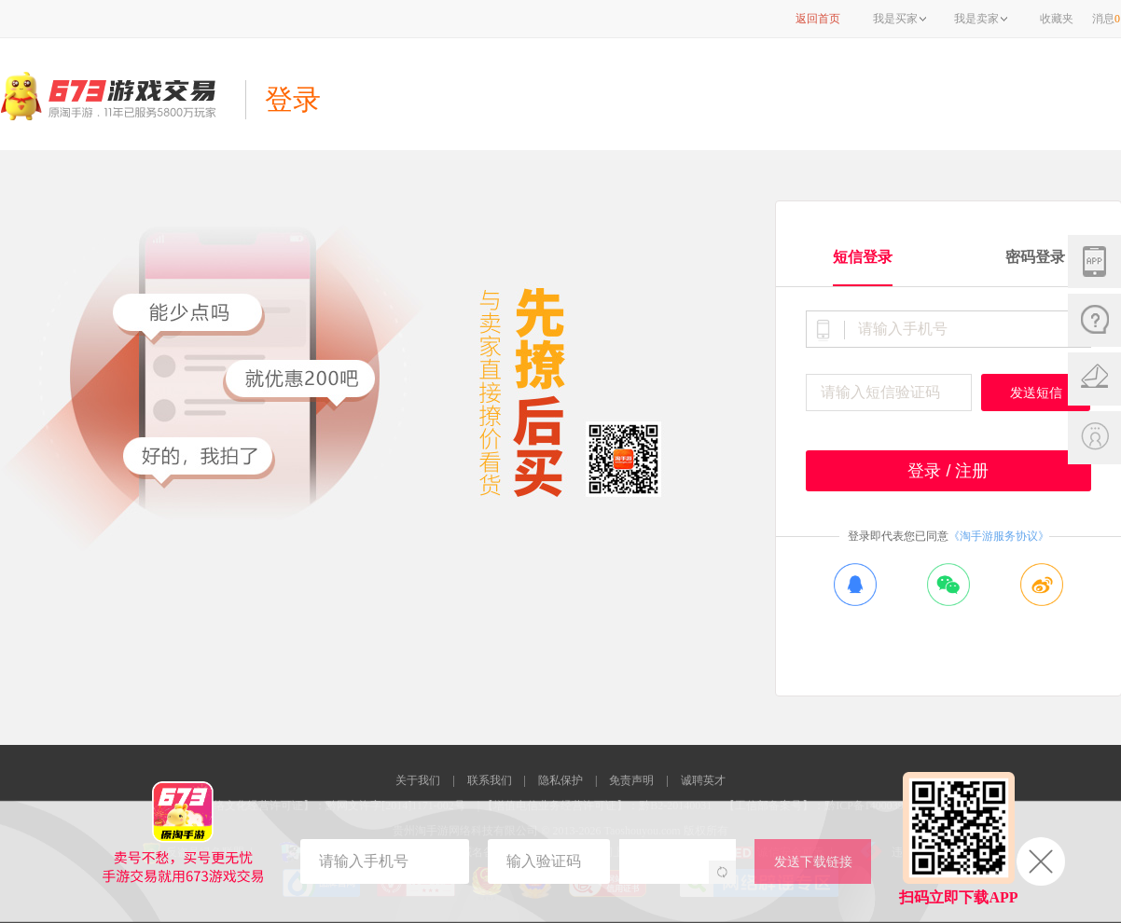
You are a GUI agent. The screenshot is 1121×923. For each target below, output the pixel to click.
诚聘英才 (703, 780)
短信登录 (863, 257)
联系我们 (489, 780)
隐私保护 (560, 780)
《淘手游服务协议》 (998, 536)
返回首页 (818, 18)
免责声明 (631, 780)
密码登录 (1035, 257)
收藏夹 (1056, 18)
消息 (1106, 18)
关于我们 (417, 780)
